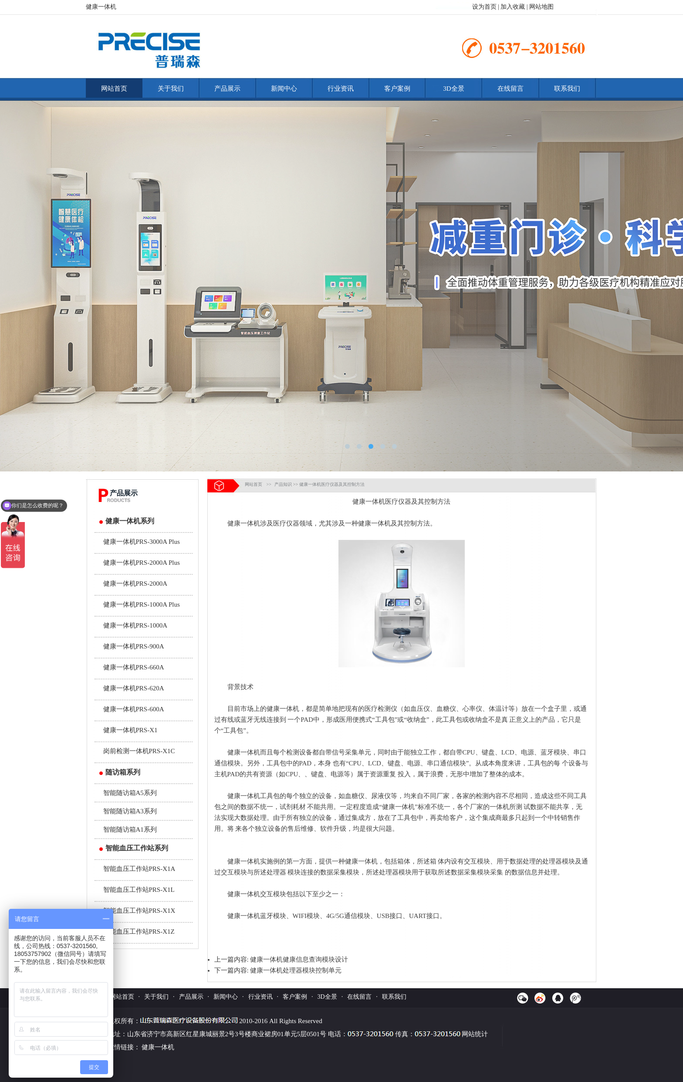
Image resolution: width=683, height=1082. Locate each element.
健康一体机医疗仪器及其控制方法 (332, 484)
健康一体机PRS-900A (133, 646)
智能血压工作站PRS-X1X (139, 910)
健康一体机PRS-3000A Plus (141, 541)
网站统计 (475, 1034)
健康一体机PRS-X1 (130, 730)
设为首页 (484, 6)
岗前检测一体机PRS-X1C (139, 751)
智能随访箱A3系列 (130, 811)
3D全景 (453, 88)
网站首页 (114, 88)
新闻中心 (284, 88)
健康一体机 (368, 501)
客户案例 (397, 88)
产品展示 (227, 88)
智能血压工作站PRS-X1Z (139, 931)
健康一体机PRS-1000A (135, 625)
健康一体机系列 (129, 521)
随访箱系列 (122, 772)
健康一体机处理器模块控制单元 (296, 970)
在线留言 (510, 88)
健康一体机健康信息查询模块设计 (299, 959)
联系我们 (567, 88)
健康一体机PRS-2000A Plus (141, 562)
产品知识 (283, 484)
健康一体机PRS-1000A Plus (141, 604)
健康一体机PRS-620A (133, 688)
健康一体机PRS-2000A (135, 583)
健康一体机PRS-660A (133, 667)
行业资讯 (341, 88)
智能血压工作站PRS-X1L (139, 889)
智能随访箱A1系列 (130, 829)
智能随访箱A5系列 (130, 792)
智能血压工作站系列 (136, 848)
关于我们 (171, 88)
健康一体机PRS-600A (133, 709)
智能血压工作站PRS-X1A (139, 868)
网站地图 (541, 6)
